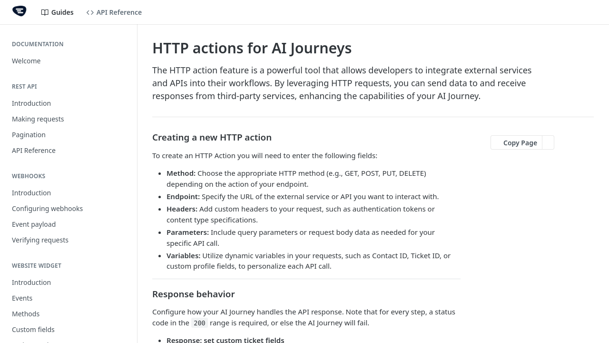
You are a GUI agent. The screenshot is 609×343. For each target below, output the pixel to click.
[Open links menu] (592, 12)
